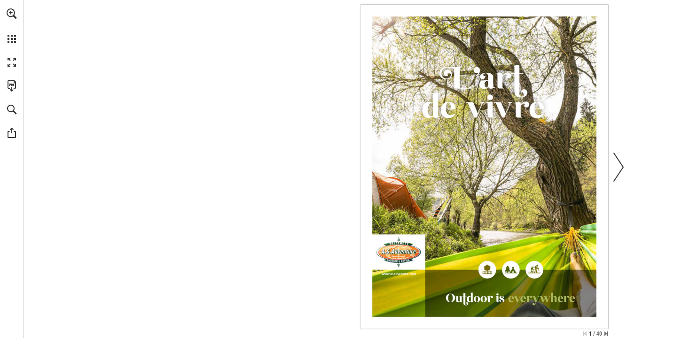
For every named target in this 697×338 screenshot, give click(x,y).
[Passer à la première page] (585, 333)
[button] (11, 13)
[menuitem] (11, 25)
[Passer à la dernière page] (606, 333)
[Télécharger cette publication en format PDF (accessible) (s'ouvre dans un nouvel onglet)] (11, 86)
